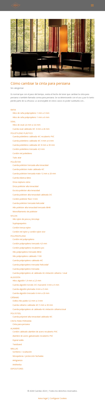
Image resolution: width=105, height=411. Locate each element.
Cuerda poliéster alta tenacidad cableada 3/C (32, 194)
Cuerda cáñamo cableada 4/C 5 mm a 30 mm (33, 305)
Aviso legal (43, 398)
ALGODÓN (15, 277)
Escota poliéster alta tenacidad (26, 190)
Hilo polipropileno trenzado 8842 (27, 252)
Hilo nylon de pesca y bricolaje (26, 219)
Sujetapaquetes (19, 223)
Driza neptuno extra (21, 182)
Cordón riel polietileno (22, 153)
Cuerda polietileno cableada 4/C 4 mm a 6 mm (33, 140)
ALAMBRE (15, 328)
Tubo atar (17, 157)
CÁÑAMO (15, 297)
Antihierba (17, 364)
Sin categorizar (17, 88)
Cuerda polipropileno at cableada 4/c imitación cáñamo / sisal (40, 273)
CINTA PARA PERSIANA (21, 321)
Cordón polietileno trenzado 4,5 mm (29, 149)
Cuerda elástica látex (22, 177)
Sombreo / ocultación (22, 351)
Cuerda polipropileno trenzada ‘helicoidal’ (31, 264)
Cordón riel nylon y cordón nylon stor (29, 231)
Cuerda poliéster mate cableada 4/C (28, 169)
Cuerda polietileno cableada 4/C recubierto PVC (33, 136)
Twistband (17, 344)
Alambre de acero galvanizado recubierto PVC (33, 336)
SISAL (13, 121)
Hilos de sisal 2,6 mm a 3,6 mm (26, 125)
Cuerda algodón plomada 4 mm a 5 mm (30, 289)
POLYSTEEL (16, 313)
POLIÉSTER (16, 162)
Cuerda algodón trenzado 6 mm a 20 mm (31, 293)
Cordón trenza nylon (22, 227)
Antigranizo (18, 360)
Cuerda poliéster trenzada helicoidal (28, 203)
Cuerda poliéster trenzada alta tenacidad (30, 165)
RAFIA (13, 109)
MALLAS (14, 348)
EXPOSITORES (17, 368)
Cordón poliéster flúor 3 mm (25, 199)
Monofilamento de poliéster (25, 211)
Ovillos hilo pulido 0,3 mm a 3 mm (28, 300)
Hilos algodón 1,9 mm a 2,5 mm (27, 280)
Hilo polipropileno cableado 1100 (27, 256)
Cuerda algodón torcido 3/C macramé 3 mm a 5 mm (36, 285)
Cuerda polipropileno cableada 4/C (28, 260)
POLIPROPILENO (18, 236)
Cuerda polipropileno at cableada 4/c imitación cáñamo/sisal (39, 309)
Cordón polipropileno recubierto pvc (28, 247)
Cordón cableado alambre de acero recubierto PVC (35, 331)
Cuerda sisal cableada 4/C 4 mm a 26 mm (31, 129)
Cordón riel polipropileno (23, 239)
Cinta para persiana (21, 324)
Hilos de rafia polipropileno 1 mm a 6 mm (31, 117)
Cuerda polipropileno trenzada (26, 269)
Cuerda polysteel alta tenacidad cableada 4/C (32, 316)
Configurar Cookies (58, 398)
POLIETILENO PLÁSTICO (22, 133)
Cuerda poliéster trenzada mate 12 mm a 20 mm (34, 173)
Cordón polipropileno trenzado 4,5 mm (30, 243)
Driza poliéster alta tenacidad (25, 186)
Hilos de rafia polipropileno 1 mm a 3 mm (31, 113)
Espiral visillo (18, 340)
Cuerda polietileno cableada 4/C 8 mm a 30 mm (34, 145)
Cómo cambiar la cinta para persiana (40, 83)
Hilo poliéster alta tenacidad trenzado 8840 (32, 207)
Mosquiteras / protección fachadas (28, 356)
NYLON (14, 215)
